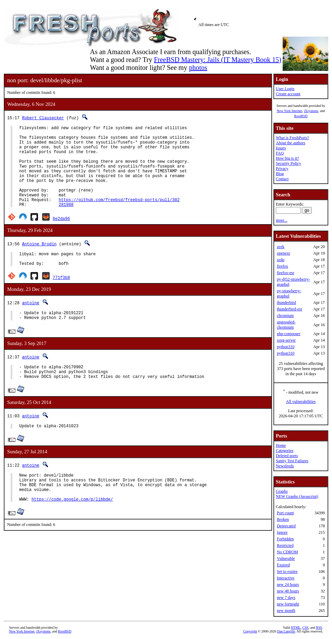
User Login (285, 88)
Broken (283, 519)
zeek (280, 246)
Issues (281, 148)
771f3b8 (61, 298)
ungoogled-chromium (286, 325)
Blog (280, 173)
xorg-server (286, 340)
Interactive (285, 578)
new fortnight (288, 604)
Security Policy (288, 163)
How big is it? (287, 158)
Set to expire (287, 571)
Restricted (285, 545)
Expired (283, 565)
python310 (285, 346)
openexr (283, 253)
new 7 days (286, 597)
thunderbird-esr (289, 309)
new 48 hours (288, 591)
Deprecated (286, 526)
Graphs (282, 491)
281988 (66, 222)
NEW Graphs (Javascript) (297, 496)
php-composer (288, 333)
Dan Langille (286, 631)
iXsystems (311, 111)
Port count (285, 513)
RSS (319, 627)
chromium (285, 315)
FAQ (280, 153)
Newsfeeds (285, 466)
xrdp (280, 259)
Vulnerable (286, 558)
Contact (282, 178)
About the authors (290, 142)
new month (286, 610)
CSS (305, 627)
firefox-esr (285, 272)
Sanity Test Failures (292, 460)
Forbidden (285, 539)
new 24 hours (288, 584)
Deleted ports (287, 455)
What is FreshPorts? (292, 137)
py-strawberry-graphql (289, 293)
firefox (282, 266)
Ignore (282, 532)
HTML (295, 627)
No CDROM (287, 552)
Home (281, 445)
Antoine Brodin (39, 261)
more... (281, 220)
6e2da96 (61, 236)
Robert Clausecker (43, 118)
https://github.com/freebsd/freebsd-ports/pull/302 (119, 216)
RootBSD (301, 116)
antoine (30, 323)
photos (198, 67)
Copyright (250, 631)
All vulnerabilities (301, 401)
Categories (284, 450)
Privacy (282, 168)
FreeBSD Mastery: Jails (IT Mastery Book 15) (217, 59)
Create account (288, 93)
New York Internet (289, 111)
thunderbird (286, 302)
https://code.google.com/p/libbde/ (72, 532)
